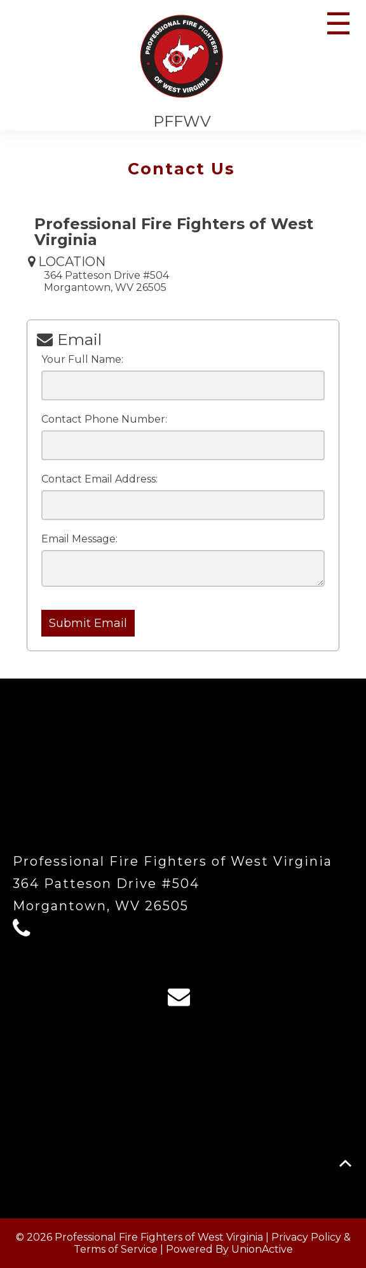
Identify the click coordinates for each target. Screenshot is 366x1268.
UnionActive (262, 1249)
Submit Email (88, 623)
